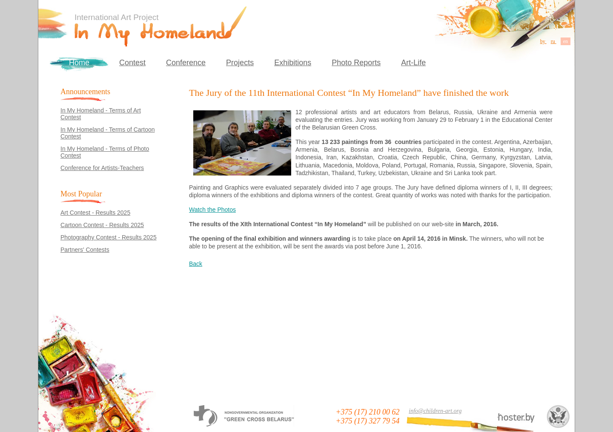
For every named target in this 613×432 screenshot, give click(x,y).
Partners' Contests (84, 249)
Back (195, 263)
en (565, 41)
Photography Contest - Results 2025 (108, 237)
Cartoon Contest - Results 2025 (102, 225)
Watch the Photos (212, 209)
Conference (186, 62)
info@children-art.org (435, 411)
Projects (240, 62)
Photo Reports (356, 62)
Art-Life (413, 62)
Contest (132, 62)
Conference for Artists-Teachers (102, 167)
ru (553, 41)
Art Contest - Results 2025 (95, 212)
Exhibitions (292, 62)
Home (79, 62)
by (543, 41)
